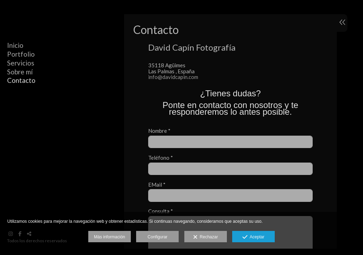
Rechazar (205, 237)
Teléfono (160, 158)
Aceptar (253, 237)
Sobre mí (20, 72)
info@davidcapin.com (173, 77)
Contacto (21, 80)
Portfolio (21, 54)
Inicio (15, 45)
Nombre (159, 131)
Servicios (20, 63)
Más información (109, 236)
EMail (157, 185)
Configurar (157, 236)
